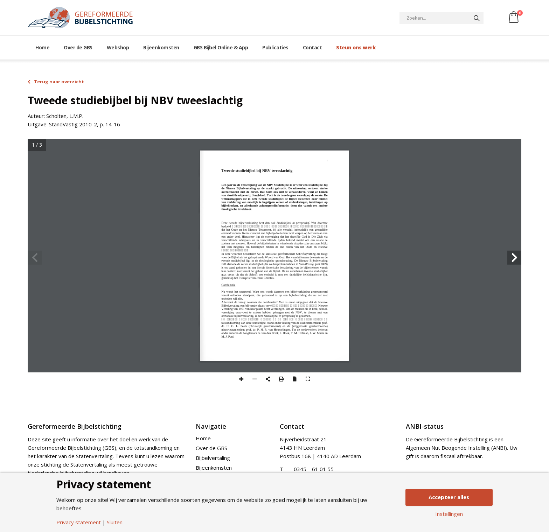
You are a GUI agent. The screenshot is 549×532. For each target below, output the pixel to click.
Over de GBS (78, 47)
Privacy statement (78, 522)
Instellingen (449, 514)
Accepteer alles (449, 496)
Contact (312, 47)
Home (42, 47)
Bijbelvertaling (213, 457)
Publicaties (275, 47)
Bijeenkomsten (161, 47)
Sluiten (115, 522)
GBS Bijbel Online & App (221, 47)
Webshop (118, 47)
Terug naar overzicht (56, 81)
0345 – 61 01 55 (314, 468)
